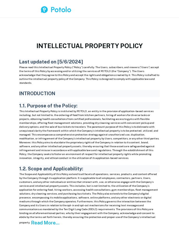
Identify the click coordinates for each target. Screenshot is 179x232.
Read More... (45, 222)
